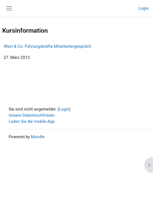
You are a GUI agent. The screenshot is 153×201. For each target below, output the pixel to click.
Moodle (38, 136)
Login (144, 8)
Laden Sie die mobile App (32, 121)
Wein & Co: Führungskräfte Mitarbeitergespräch (47, 46)
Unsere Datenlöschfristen (32, 115)
